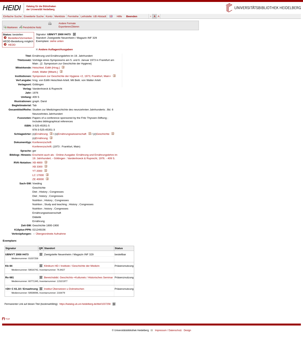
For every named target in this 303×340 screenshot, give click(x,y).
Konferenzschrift (41, 142)
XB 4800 (37, 162)
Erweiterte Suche (34, 16)
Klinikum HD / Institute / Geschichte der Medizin (72, 265)
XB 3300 (37, 166)
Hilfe (119, 16)
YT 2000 (37, 170)
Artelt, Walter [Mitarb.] (45, 71)
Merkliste (60, 16)
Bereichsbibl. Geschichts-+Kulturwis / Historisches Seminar (78, 277)
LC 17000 (38, 175)
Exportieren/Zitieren (69, 26)
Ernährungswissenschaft (72, 133)
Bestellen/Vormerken (20, 38)
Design (187, 330)
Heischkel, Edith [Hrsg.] (46, 67)
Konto (49, 16)
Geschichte (102, 133)
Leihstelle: (93, 16)
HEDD (9, 44)
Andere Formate (67, 23)
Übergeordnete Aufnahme (51, 233)
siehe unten (57, 41)
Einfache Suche (12, 16)
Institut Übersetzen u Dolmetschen (64, 288)
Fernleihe (73, 16)
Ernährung (41, 133)
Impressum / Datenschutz (168, 330)
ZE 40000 (38, 179)
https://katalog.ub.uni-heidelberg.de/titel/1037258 (85, 304)
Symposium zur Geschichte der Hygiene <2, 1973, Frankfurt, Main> (71, 76)
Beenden (131, 16)
